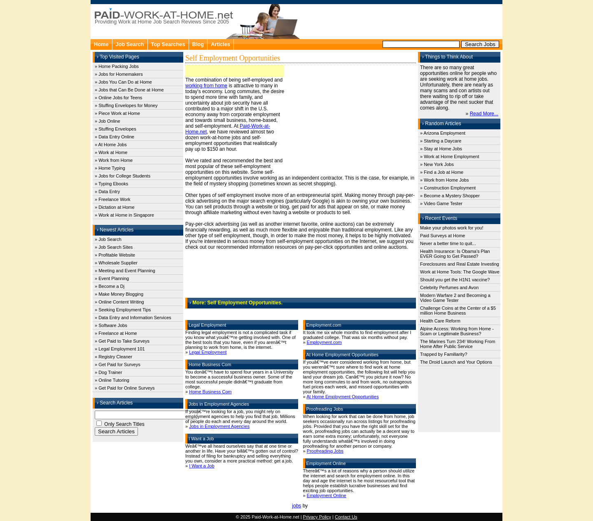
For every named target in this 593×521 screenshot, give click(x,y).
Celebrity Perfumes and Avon (449, 287)
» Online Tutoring (112, 380)
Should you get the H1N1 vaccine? (455, 279)
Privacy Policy (317, 516)
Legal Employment (207, 352)
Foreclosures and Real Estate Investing (459, 264)
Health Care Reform (440, 320)
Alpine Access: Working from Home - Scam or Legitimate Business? (457, 331)
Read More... (484, 114)
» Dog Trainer (108, 372)
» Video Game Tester (441, 203)
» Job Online (107, 121)
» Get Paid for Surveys (117, 364)
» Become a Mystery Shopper (450, 195)
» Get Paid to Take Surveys (122, 341)
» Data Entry (107, 191)
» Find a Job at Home (441, 172)
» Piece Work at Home (117, 113)
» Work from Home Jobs (444, 180)
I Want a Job (201, 465)
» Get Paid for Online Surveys (125, 387)
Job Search (130, 44)
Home (101, 44)
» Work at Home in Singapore (124, 215)
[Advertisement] (402, 20)
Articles (220, 44)
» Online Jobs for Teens (118, 97)
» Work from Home (114, 160)
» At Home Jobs (111, 144)
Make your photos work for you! (451, 227)
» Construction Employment (448, 187)
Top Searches (168, 44)
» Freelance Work (113, 199)
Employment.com (324, 342)
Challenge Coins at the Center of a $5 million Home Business (458, 310)
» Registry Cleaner (113, 356)
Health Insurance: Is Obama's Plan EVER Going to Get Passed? (455, 254)
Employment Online (326, 495)
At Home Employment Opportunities (342, 396)
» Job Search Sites (114, 247)
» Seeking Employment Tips (123, 309)
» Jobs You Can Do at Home (123, 81)
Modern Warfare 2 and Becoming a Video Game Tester (455, 298)
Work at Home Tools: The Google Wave (460, 271)
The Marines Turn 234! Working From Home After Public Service (457, 344)
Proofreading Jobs (325, 451)
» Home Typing (110, 168)
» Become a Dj (109, 286)
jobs (296, 506)
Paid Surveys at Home (442, 235)
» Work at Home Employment (449, 156)
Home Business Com (210, 391)
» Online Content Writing (119, 301)
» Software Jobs (111, 325)
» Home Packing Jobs (117, 66)
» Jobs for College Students (122, 175)
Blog (198, 44)
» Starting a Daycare (440, 140)
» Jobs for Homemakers (119, 74)
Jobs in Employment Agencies (219, 426)
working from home (206, 86)
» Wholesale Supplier (116, 262)
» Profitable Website (115, 254)
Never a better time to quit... (448, 243)
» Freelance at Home (116, 333)
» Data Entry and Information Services (133, 317)
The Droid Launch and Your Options (456, 362)
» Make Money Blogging (119, 294)
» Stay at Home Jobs (441, 148)
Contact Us (346, 516)
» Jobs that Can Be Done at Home (129, 89)
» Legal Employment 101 (120, 348)
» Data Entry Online (114, 136)
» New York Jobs (437, 164)
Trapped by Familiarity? (443, 354)
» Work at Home (111, 152)
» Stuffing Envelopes (115, 128)
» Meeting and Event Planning (125, 270)
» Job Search (108, 239)
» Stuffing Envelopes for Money (126, 105)
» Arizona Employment (442, 133)
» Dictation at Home (115, 207)
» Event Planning (112, 278)
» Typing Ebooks (111, 183)
